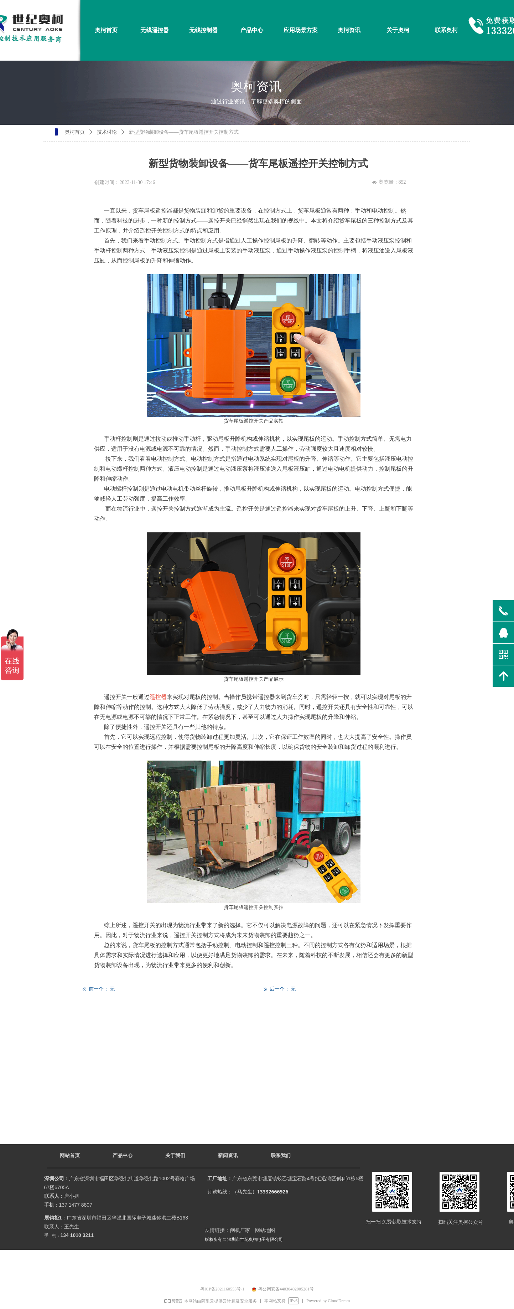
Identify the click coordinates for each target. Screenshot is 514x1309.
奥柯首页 (75, 132)
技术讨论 (107, 132)
